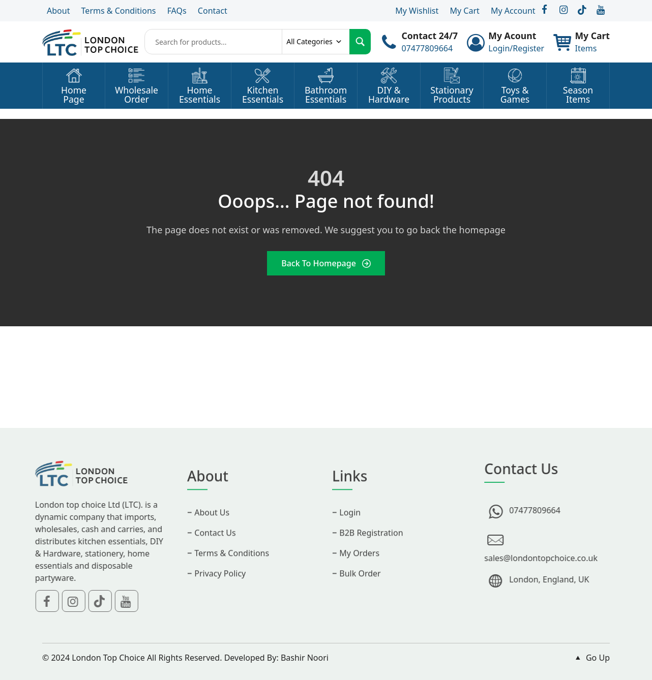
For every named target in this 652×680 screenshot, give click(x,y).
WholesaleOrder (136, 95)
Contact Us (214, 545)
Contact (212, 10)
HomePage (73, 95)
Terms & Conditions (118, 10)
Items (586, 48)
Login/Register (516, 48)
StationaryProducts (451, 95)
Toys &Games (514, 95)
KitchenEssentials (262, 95)
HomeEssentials (199, 95)
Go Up (591, 657)
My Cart (464, 10)
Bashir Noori (305, 657)
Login (350, 525)
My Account (513, 10)
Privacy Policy (220, 586)
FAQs (177, 10)
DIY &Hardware (388, 95)
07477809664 (427, 48)
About (58, 10)
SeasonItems (578, 95)
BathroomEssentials (326, 95)
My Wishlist (416, 10)
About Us (211, 525)
